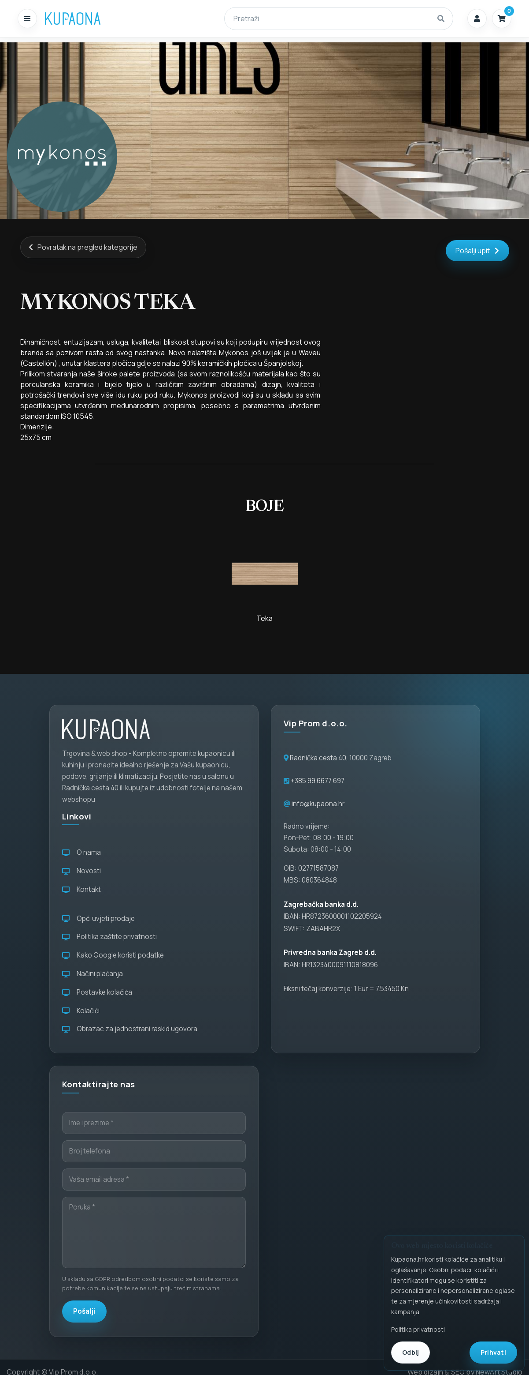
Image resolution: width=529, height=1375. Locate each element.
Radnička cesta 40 (318, 758)
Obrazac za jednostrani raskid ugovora (129, 1028)
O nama (81, 852)
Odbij (410, 1352)
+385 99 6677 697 (316, 780)
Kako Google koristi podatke (113, 955)
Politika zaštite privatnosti (109, 936)
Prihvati (493, 1352)
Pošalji (84, 1311)
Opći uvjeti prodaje (98, 918)
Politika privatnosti (418, 1329)
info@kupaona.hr (318, 803)
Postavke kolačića (97, 992)
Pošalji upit (477, 250)
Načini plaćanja (92, 973)
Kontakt (81, 889)
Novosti (81, 870)
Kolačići (81, 1010)
